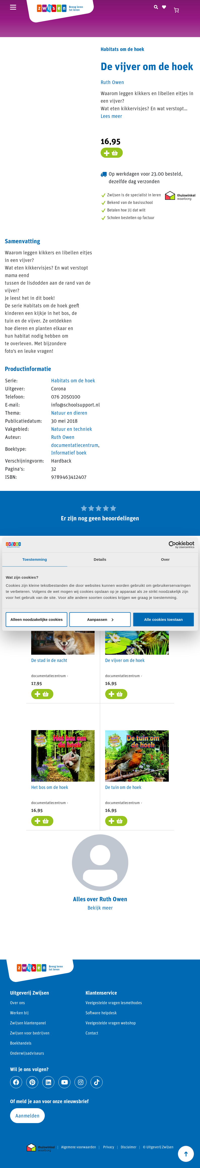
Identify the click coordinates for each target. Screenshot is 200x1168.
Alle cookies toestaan (163, 619)
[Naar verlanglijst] (164, 6)
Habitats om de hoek (73, 380)
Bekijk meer (100, 907)
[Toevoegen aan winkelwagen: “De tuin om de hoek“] (116, 821)
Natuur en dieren (69, 412)
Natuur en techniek (71, 429)
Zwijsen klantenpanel (28, 1022)
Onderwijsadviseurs (27, 1053)
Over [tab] (165, 559)
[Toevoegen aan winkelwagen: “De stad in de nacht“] (42, 694)
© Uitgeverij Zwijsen (158, 1147)
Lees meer (111, 116)
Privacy (108, 1147)
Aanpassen (100, 619)
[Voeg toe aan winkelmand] (112, 153)
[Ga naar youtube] (64, 1082)
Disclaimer (128, 1147)
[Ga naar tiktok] (97, 1082)
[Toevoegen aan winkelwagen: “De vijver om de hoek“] (116, 694)
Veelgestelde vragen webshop (111, 1022)
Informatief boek (69, 452)
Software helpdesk (101, 1012)
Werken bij (19, 1012)
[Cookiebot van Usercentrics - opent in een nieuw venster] (172, 545)
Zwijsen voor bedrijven (29, 1033)
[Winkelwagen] (178, 10)
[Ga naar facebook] (16, 1082)
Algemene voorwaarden (78, 1147)
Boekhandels (20, 1043)
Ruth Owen (62, 437)
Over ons (17, 1002)
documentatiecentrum (74, 445)
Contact (92, 1033)
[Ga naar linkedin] (48, 1082)
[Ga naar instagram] (80, 1082)
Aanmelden (27, 1115)
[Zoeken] (156, 6)
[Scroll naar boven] (186, 1154)
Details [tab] (100, 559)
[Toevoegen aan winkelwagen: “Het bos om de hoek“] (42, 821)
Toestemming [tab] (34, 559)
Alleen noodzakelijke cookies (37, 619)
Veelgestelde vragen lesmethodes (114, 1002)
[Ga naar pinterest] (32, 1082)
